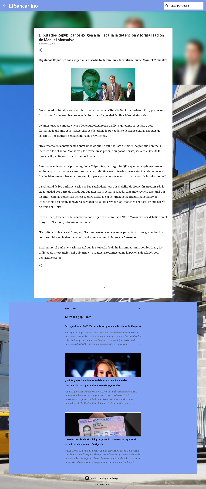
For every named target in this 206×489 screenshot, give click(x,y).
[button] (41, 50)
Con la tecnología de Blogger (103, 477)
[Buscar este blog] (186, 6)
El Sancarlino (23, 6)
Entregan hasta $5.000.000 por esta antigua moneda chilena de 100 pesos (103, 326)
